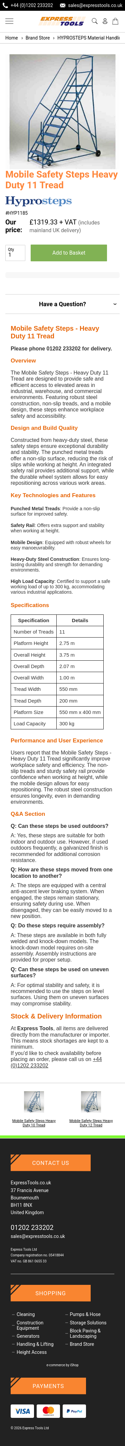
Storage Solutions (88, 1322)
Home (11, 38)
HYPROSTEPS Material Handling (88, 38)
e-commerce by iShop (62, 1365)
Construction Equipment (30, 1325)
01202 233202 (32, 1228)
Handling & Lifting (35, 1344)
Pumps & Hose (85, 1314)
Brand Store (35, 38)
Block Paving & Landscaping (85, 1333)
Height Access (32, 1352)
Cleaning (26, 1314)
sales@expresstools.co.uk (38, 1236)
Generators (28, 1336)
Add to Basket (68, 253)
